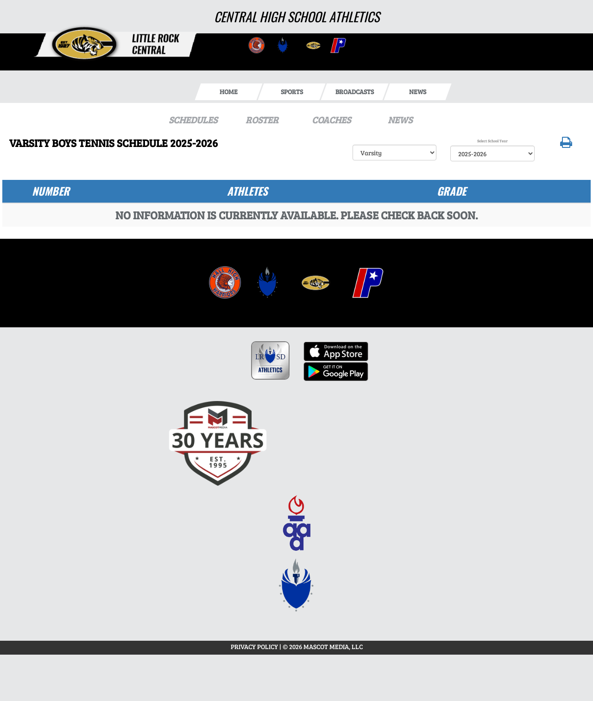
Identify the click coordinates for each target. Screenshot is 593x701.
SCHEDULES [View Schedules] (193, 119)
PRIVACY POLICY (254, 646)
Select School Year (492, 140)
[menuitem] (225, 283)
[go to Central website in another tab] (255, 45)
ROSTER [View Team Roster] (262, 119)
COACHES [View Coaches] (331, 119)
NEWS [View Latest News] (400, 119)
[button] (566, 144)
